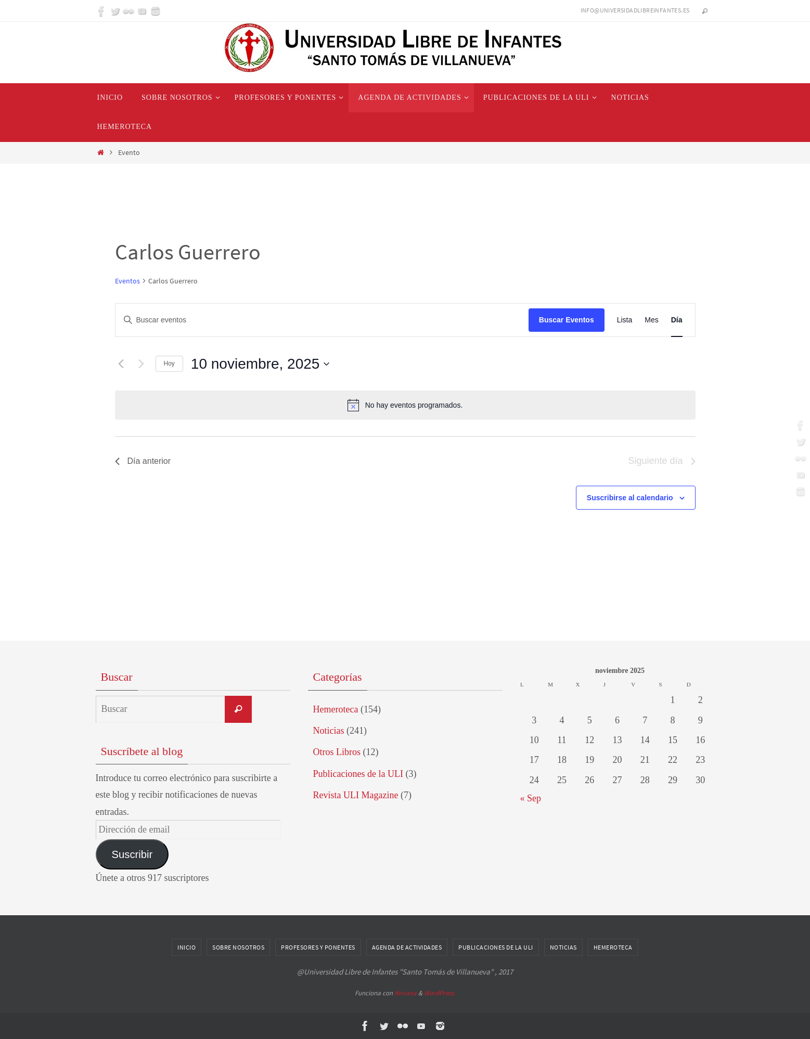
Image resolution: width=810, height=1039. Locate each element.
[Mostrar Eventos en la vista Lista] (625, 320)
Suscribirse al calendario (630, 497)
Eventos (127, 280)
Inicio (186, 947)
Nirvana (405, 993)
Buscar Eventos (566, 320)
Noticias (328, 730)
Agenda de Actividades (407, 947)
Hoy (169, 363)
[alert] (405, 405)
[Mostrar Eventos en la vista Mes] (651, 320)
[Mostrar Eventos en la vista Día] (677, 320)
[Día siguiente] (141, 364)
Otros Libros (337, 752)
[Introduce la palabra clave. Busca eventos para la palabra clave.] (322, 320)
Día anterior (143, 461)
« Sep (531, 798)
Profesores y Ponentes (318, 947)
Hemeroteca (335, 709)
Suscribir (131, 854)
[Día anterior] (121, 364)
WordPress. (439, 993)
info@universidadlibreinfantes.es (635, 10)
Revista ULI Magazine (355, 795)
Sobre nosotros (238, 947)
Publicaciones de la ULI (358, 774)
